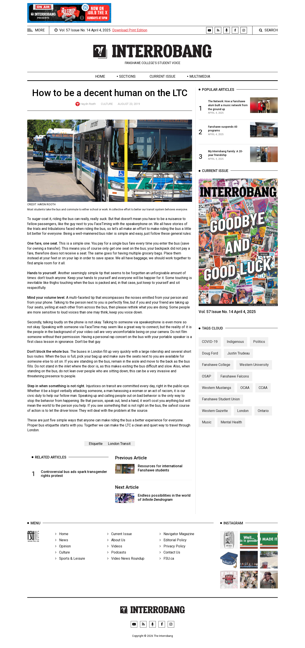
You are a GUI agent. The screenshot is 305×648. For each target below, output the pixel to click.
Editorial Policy (173, 545)
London (243, 414)
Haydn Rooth (88, 104)
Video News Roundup (125, 563)
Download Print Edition (129, 30)
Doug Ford (210, 357)
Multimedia (199, 76)
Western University (254, 368)
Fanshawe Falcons (234, 380)
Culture (107, 104)
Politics (259, 345)
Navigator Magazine (177, 539)
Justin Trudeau (238, 357)
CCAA (263, 391)
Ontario (263, 414)
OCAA (244, 391)
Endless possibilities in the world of (164, 497)
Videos (114, 551)
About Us (116, 545)
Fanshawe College (216, 368)
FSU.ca (167, 563)
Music (206, 426)
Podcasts (116, 557)
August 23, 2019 (129, 104)
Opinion (63, 551)
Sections (127, 76)
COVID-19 (210, 345)
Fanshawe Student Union (221, 403)
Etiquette (96, 444)
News (61, 545)
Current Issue (162, 76)
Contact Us (170, 557)
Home (100, 76)
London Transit (119, 444)
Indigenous (235, 345)
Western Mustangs (216, 391)
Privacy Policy (172, 551)
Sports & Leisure (70, 563)
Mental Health (231, 426)
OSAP (206, 380)
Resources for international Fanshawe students (160, 468)
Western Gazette (215, 414)
